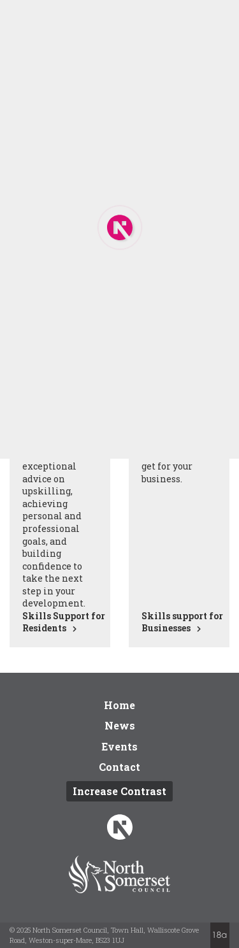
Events (119, 746)
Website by (219, 935)
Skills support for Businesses (182, 622)
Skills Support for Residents (63, 622)
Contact (119, 766)
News (120, 725)
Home (119, 705)
